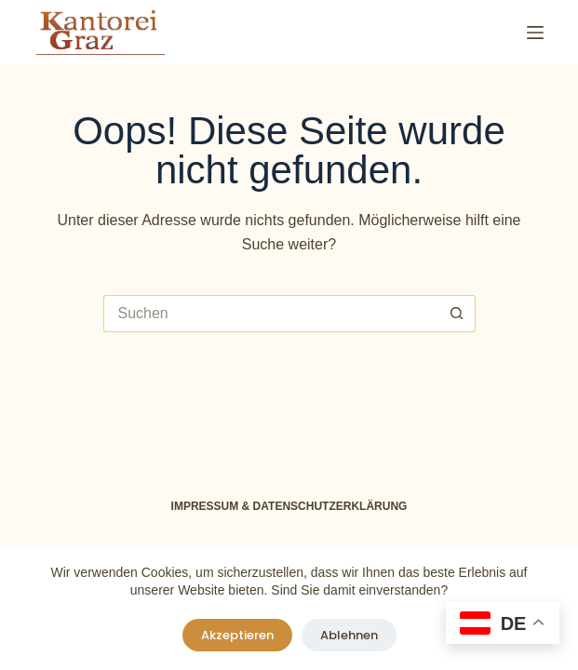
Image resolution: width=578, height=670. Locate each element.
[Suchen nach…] (270, 313)
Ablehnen (349, 635)
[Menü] (535, 32)
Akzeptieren (237, 635)
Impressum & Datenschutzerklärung (289, 506)
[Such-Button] (457, 313)
